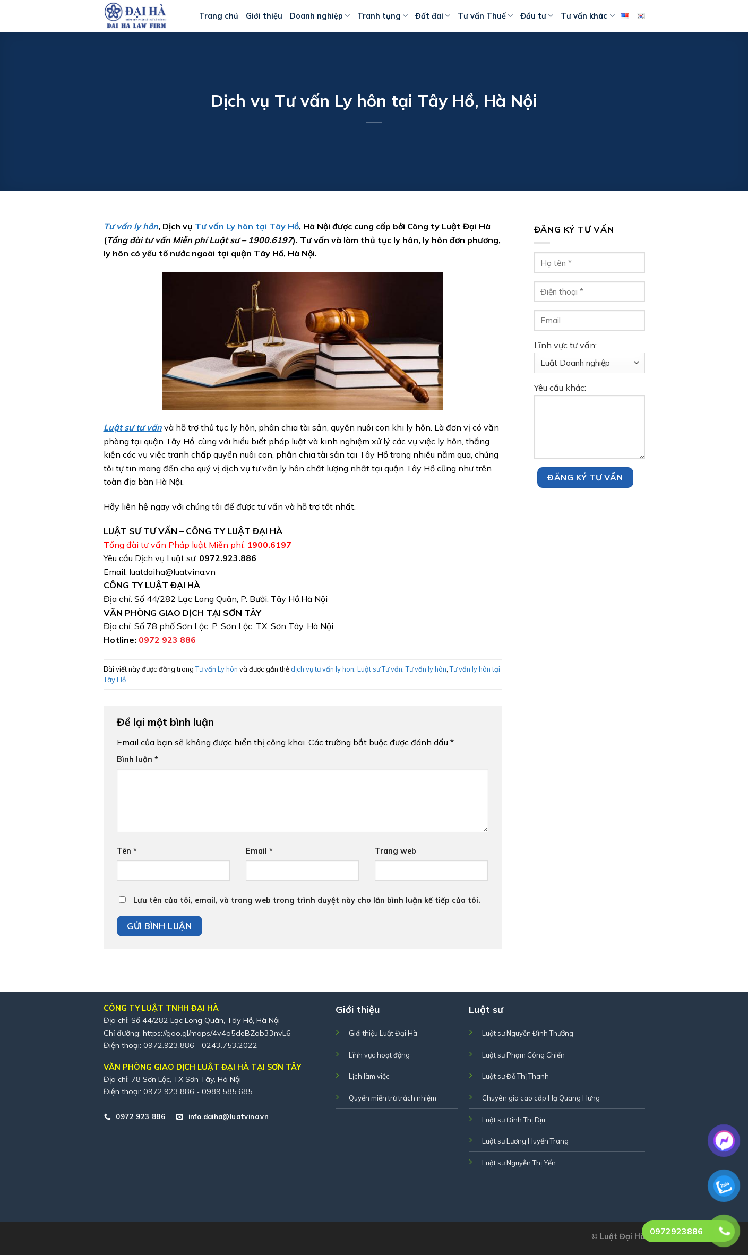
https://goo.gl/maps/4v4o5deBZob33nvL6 (217, 1033)
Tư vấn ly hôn (426, 669)
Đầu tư (536, 16)
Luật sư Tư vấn (379, 669)
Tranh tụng (382, 16)
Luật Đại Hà (622, 1236)
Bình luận (137, 759)
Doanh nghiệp (320, 16)
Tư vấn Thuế (485, 16)
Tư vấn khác (587, 16)
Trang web (395, 851)
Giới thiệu (264, 16)
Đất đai (432, 16)
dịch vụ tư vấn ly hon (322, 669)
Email (259, 851)
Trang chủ (218, 16)
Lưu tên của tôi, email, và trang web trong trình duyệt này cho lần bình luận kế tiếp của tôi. (306, 900)
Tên (127, 851)
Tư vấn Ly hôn (216, 669)
